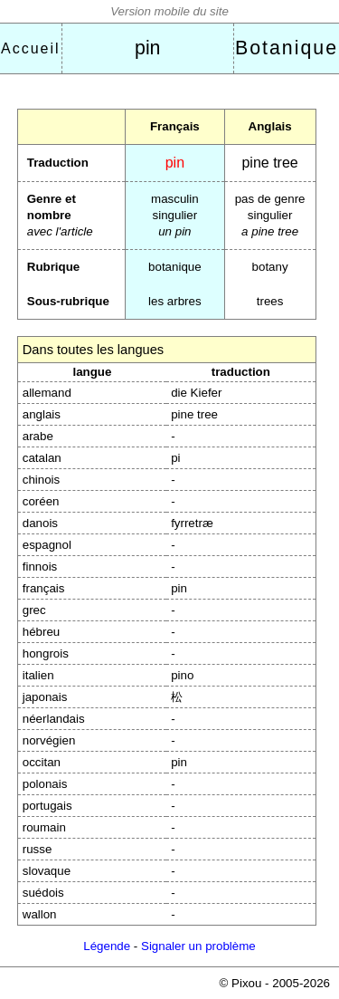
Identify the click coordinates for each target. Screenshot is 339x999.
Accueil (31, 48)
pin (147, 48)
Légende (106, 946)
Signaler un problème (198, 946)
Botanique (286, 48)
